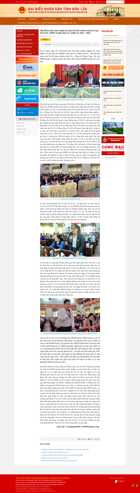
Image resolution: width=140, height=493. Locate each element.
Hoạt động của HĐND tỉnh (27, 40)
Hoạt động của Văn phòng (27, 47)
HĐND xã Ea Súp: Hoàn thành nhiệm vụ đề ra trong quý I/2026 (59, 460)
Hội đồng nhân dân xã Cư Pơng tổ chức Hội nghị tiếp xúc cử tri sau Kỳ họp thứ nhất (65, 449)
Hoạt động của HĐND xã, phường (30, 26)
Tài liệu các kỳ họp (49, 19)
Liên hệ (116, 19)
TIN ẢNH (113, 118)
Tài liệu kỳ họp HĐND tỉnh (26, 112)
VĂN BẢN (27, 105)
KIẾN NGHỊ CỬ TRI (66, 19)
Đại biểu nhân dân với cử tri (27, 43)
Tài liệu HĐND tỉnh (23, 109)
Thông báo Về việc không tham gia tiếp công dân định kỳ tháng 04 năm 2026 (112, 43)
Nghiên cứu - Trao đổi (27, 50)
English (86, 1)
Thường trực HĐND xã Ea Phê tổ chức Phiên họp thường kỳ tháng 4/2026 (62, 455)
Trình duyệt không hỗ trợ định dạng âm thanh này (70, 44)
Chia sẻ (96, 439)
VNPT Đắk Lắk (120, 478)
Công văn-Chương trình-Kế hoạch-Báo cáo (93, 19)
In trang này (82, 439)
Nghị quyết (33, 19)
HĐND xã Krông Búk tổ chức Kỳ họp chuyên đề (55, 458)
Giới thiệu (27, 31)
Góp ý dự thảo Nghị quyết (24, 54)
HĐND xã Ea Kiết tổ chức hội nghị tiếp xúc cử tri (55, 452)
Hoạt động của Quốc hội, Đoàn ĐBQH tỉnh (27, 35)
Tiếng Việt (81, 1)
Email (90, 439)
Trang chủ (21, 19)
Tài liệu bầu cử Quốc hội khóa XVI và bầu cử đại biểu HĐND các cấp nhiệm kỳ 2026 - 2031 (47, 23)
